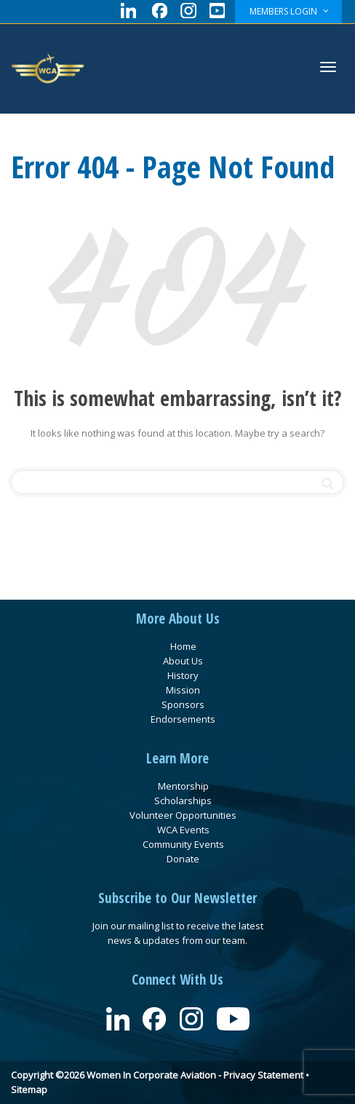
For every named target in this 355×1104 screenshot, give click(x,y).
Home (183, 646)
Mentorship (183, 786)
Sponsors (182, 704)
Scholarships (183, 800)
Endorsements (183, 719)
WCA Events (183, 829)
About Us (183, 660)
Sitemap (29, 1089)
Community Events (183, 844)
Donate (183, 858)
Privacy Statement (263, 1074)
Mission (183, 689)
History (183, 675)
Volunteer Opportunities (182, 815)
